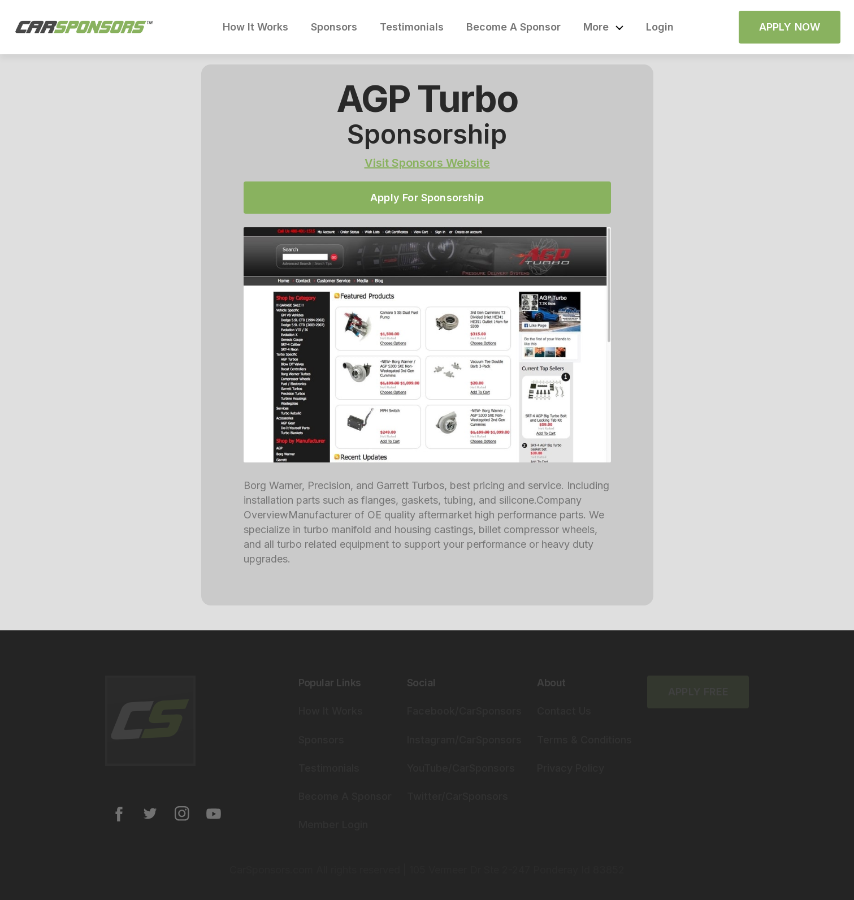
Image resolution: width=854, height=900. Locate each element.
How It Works (255, 27)
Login (660, 27)
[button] (603, 27)
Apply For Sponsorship (427, 198)
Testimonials (412, 27)
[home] (84, 27)
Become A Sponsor (513, 27)
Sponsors (334, 27)
